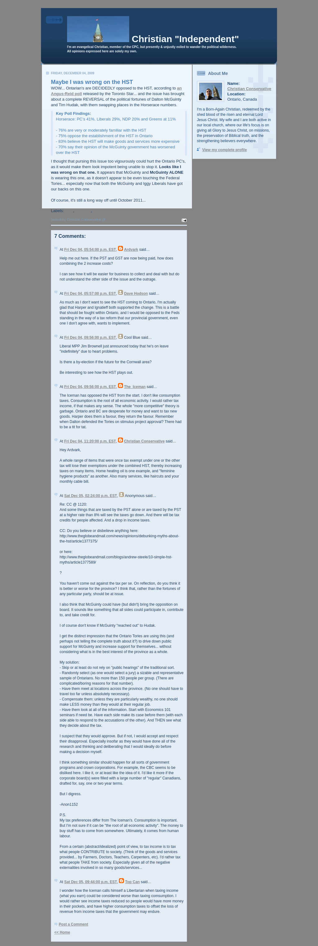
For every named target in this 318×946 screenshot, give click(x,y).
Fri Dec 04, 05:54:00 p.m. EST (90, 249)
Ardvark (131, 249)
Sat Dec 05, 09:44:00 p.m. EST (90, 882)
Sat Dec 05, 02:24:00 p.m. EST (90, 496)
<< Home (62, 932)
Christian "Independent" (185, 39)
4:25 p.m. (114, 219)
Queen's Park (106, 210)
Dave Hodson (136, 293)
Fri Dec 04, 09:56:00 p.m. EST (90, 337)
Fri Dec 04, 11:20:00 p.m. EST (90, 441)
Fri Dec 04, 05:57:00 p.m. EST (90, 293)
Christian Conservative (144, 441)
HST (69, 210)
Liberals (83, 210)
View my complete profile (224, 150)
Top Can (132, 882)
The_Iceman (134, 387)
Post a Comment (73, 924)
